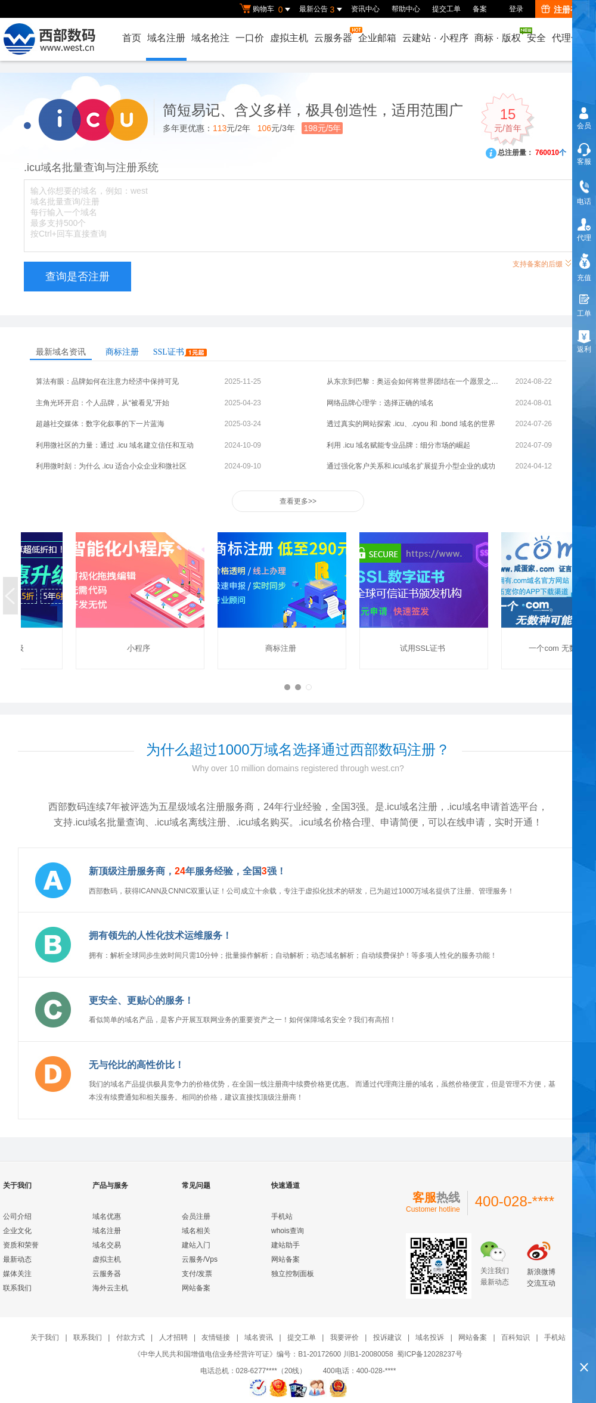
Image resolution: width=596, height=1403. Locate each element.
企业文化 (17, 1231)
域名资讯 (258, 1337)
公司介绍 (17, 1216)
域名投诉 (429, 1337)
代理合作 (571, 38)
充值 (584, 278)
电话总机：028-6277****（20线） (260, 1371)
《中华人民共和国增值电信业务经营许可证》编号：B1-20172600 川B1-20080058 (263, 1354)
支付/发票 (197, 1273)
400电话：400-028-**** (359, 1371)
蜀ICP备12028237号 (429, 1354)
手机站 (282, 1216)
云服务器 (333, 35)
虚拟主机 (289, 38)
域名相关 (196, 1231)
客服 (584, 161)
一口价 (249, 38)
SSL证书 (180, 351)
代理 (584, 238)
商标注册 (122, 351)
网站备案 (196, 1288)
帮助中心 (406, 9)
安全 (536, 38)
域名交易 (106, 1245)
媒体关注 (17, 1273)
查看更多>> (298, 501)
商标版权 (498, 35)
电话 (584, 201)
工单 (584, 313)
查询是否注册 (77, 277)
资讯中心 (365, 9)
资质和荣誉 (21, 1245)
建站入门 (196, 1245)
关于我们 (44, 1337)
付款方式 (130, 1337)
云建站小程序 (435, 38)
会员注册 (196, 1216)
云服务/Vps (200, 1259)
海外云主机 (110, 1288)
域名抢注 (210, 38)
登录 (516, 9)
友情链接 (215, 1337)
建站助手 (285, 1245)
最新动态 (17, 1259)
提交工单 (446, 9)
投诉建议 (387, 1337)
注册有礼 (564, 9)
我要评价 (344, 1337)
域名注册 (166, 38)
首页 (131, 38)
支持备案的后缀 (542, 262)
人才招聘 (173, 1337)
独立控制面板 (292, 1273)
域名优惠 (106, 1216)
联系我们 (17, 1288)
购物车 (266, 9)
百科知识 (515, 1337)
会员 (584, 126)
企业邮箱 (377, 38)
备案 (480, 9)
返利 (584, 349)
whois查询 (287, 1231)
